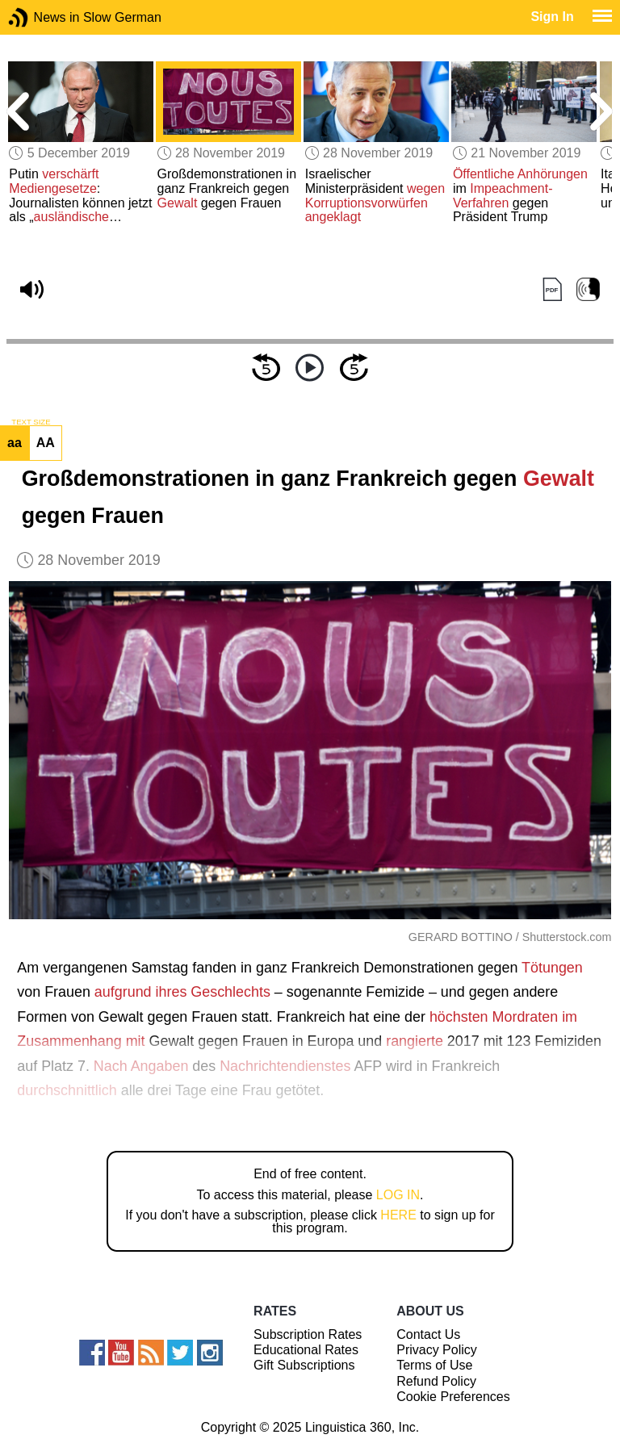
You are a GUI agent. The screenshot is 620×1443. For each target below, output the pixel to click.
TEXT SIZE (30, 422)
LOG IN (398, 1195)
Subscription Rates (307, 1334)
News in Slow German (42, 17)
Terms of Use (434, 1365)
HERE (398, 1215)
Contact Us (428, 1334)
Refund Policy (436, 1381)
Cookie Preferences (453, 1396)
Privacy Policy (436, 1350)
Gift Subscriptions (303, 1365)
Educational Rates (305, 1350)
